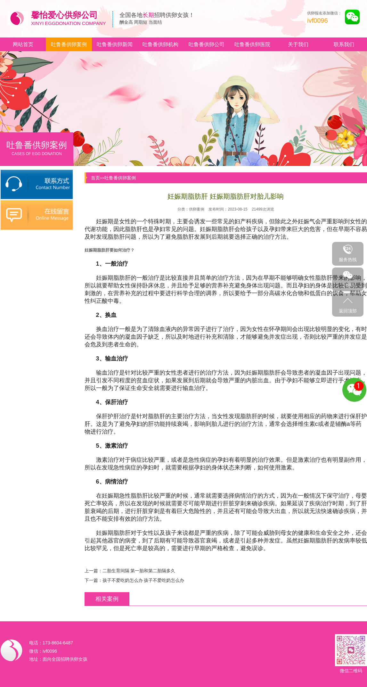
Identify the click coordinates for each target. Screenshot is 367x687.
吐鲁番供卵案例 (69, 44)
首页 (95, 177)
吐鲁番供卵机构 (160, 44)
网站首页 (23, 44)
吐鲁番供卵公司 (206, 44)
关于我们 (298, 44)
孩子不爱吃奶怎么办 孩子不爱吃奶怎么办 (143, 580)
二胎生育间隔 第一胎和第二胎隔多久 (138, 570)
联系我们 (344, 44)
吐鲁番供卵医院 (252, 44)
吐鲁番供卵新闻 (115, 44)
